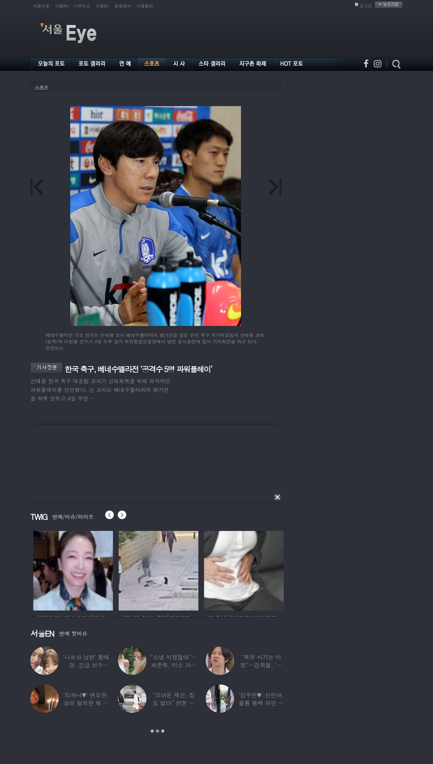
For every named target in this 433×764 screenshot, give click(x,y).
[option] (102, 569)
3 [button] (162, 731)
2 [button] (157, 731)
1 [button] (152, 731)
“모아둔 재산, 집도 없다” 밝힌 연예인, (174, 703)
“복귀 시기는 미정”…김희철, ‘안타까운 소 (261, 665)
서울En (102, 6)
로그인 (365, 6)
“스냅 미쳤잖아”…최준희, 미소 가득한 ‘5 (173, 665)
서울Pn (61, 6)
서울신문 (41, 6)
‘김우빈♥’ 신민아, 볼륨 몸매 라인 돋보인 (261, 703)
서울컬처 (145, 6)
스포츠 (41, 87)
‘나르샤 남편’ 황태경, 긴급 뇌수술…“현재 (86, 665)
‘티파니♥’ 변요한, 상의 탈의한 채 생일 (86, 703)
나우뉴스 (82, 6)
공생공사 (123, 6)
